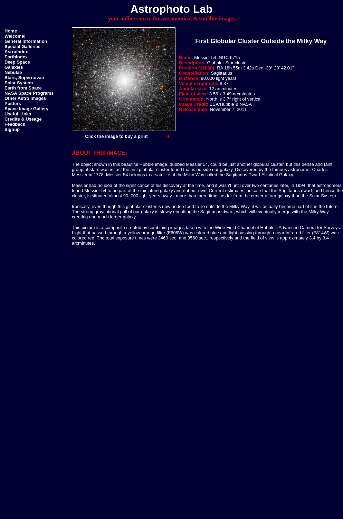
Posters (12, 103)
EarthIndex (16, 56)
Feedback (14, 124)
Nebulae (13, 72)
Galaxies (13, 67)
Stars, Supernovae (24, 77)
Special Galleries (22, 46)
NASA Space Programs (29, 93)
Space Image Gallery (26, 108)
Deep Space (17, 62)
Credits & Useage (23, 119)
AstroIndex (16, 51)
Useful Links (17, 113)
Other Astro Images (25, 98)
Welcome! (15, 36)
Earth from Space (23, 88)
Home (10, 31)
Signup (12, 129)
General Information (25, 41)
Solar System (18, 82)
